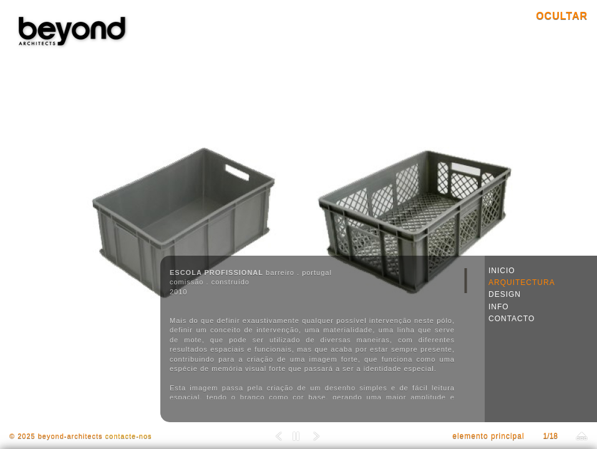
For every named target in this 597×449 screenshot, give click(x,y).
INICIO (501, 270)
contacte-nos (128, 436)
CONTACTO (511, 318)
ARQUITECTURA (521, 282)
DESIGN (504, 294)
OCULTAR (562, 16)
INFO (498, 306)
